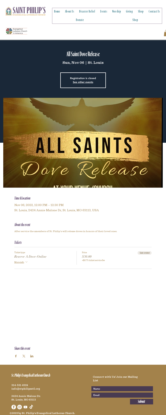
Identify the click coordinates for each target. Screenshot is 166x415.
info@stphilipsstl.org (25, 388)
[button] (69, 11)
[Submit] (141, 401)
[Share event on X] (23, 356)
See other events (83, 82)
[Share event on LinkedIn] (31, 356)
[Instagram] (19, 407)
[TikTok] (31, 407)
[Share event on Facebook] (15, 356)
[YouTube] (25, 407)
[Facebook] (13, 407)
